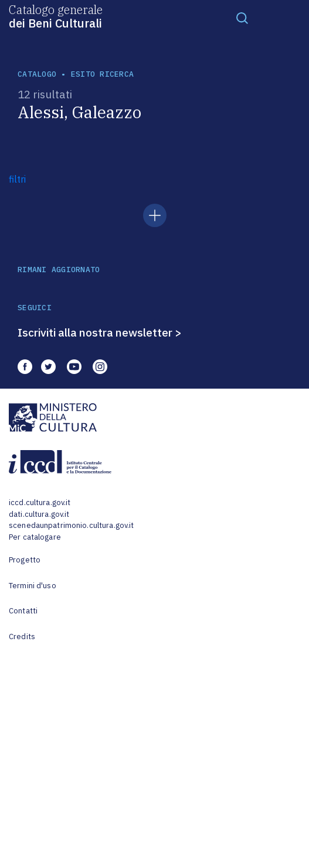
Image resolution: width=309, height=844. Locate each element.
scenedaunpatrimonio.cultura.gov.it (71, 525)
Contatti (23, 611)
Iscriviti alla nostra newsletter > (100, 332)
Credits (22, 636)
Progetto (24, 560)
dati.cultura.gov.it (39, 514)
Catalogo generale (56, 16)
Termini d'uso (32, 586)
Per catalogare (35, 537)
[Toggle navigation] (242, 18)
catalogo (37, 74)
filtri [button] (17, 179)
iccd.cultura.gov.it (39, 502)
